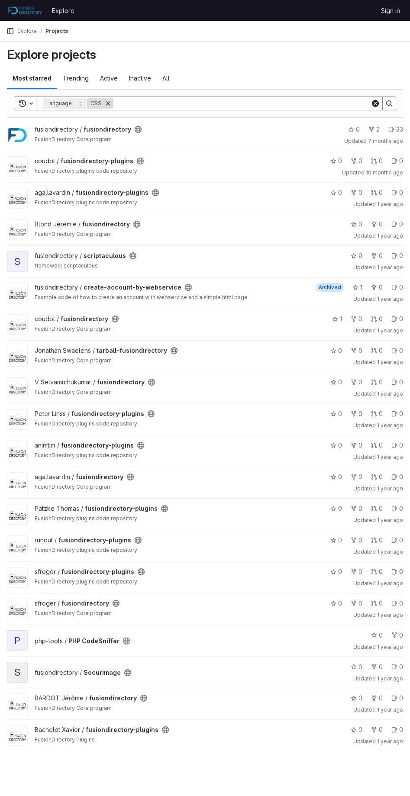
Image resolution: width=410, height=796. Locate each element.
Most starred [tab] (32, 78)
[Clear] (375, 103)
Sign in (390, 10)
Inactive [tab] (140, 78)
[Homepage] (25, 10)
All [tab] (166, 78)
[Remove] (108, 103)
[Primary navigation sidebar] (10, 31)
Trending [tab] (76, 78)
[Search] (242, 103)
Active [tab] (109, 78)
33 (395, 129)
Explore (63, 10)
